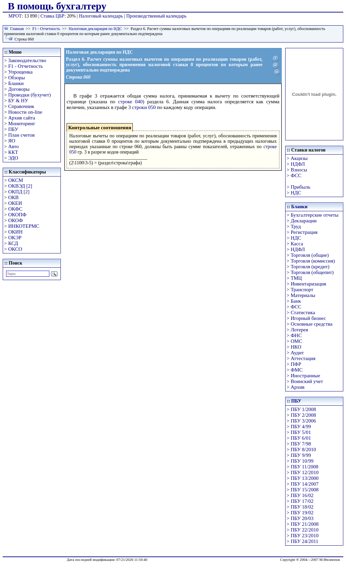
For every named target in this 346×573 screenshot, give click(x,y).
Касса (297, 243)
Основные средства (311, 324)
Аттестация (303, 358)
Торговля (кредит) (310, 266)
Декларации (304, 220)
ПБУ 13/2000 (304, 478)
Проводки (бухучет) (29, 95)
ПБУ (13, 129)
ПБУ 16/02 (302, 495)
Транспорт (302, 289)
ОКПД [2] (18, 191)
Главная (17, 28)
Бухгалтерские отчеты (314, 215)
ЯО (11, 140)
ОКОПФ (17, 214)
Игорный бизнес (308, 318)
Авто (13, 146)
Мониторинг (21, 123)
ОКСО (15, 249)
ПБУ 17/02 (302, 501)
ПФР (296, 364)
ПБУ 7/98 (301, 443)
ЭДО (13, 158)
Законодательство (27, 60)
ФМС (296, 370)
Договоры (18, 89)
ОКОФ (15, 220)
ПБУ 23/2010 (304, 535)
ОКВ (13, 197)
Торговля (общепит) (312, 272)
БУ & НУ (18, 100)
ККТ (13, 152)
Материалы (303, 295)
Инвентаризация (308, 283)
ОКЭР (14, 237)
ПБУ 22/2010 (304, 530)
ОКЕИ (15, 203)
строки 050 (144, 107)
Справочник (21, 106)
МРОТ (15, 16)
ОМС (296, 341)
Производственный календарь (156, 16)
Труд (296, 226)
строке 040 (130, 101)
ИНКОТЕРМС (23, 226)
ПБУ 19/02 (302, 512)
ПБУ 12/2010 (304, 472)
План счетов (21, 135)
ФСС (296, 175)
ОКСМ (15, 180)
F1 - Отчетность (46, 28)
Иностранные (305, 375)
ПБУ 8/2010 (303, 449)
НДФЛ (298, 164)
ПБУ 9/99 (301, 455)
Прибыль (300, 187)
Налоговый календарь (101, 16)
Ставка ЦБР (53, 16)
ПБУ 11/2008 (304, 466)
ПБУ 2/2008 (303, 415)
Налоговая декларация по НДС (95, 28)
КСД (13, 243)
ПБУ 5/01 (301, 432)
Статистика (303, 312)
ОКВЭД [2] (20, 186)
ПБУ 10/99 (302, 461)
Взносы (299, 169)
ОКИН (15, 232)
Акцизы (299, 158)
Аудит (297, 352)
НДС (296, 192)
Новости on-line (25, 112)
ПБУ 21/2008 (304, 524)
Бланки (16, 83)
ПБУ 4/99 (301, 426)
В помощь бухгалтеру (57, 5)
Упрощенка (20, 72)
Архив (297, 387)
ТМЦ (296, 278)
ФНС (296, 335)
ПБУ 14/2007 (304, 484)
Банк (296, 301)
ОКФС (15, 209)
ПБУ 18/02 (302, 507)
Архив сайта (21, 117)
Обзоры (16, 77)
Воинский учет (307, 381)
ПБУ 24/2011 (304, 541)
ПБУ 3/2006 (303, 421)
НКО (296, 347)
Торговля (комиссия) (313, 261)
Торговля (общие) (310, 255)
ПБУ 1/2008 (303, 409)
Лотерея (299, 329)
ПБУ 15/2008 (304, 489)
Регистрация (304, 232)
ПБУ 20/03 (302, 518)
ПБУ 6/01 (301, 438)
